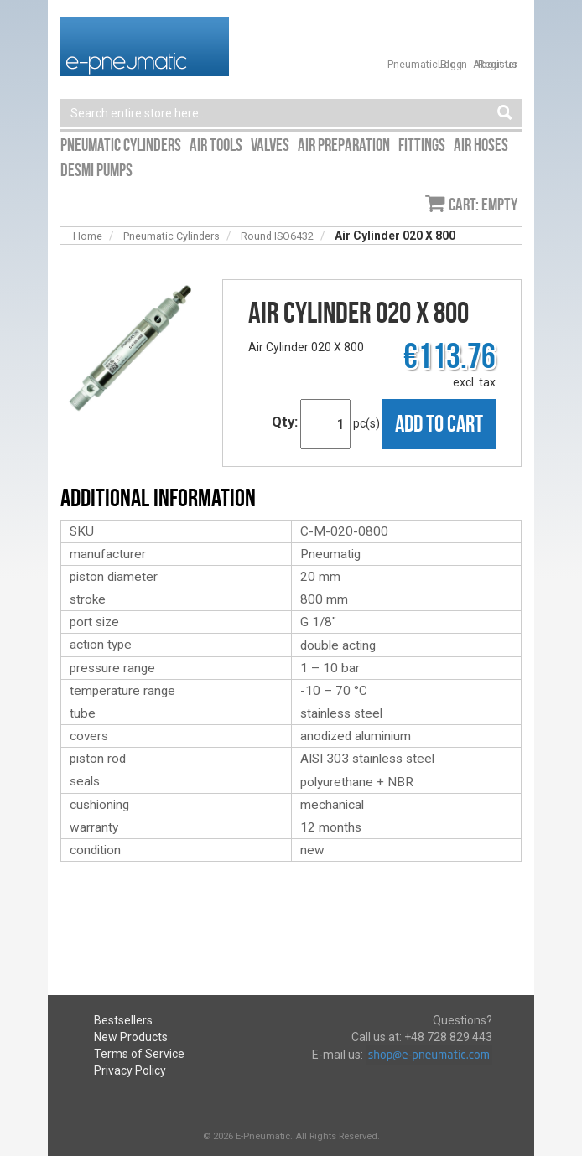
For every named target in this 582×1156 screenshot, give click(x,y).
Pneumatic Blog (424, 64)
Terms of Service (139, 1053)
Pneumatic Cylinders (171, 236)
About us (495, 64)
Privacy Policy (130, 1070)
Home (87, 236)
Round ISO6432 (277, 236)
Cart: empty (483, 204)
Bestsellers (123, 1020)
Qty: (285, 421)
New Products (131, 1037)
